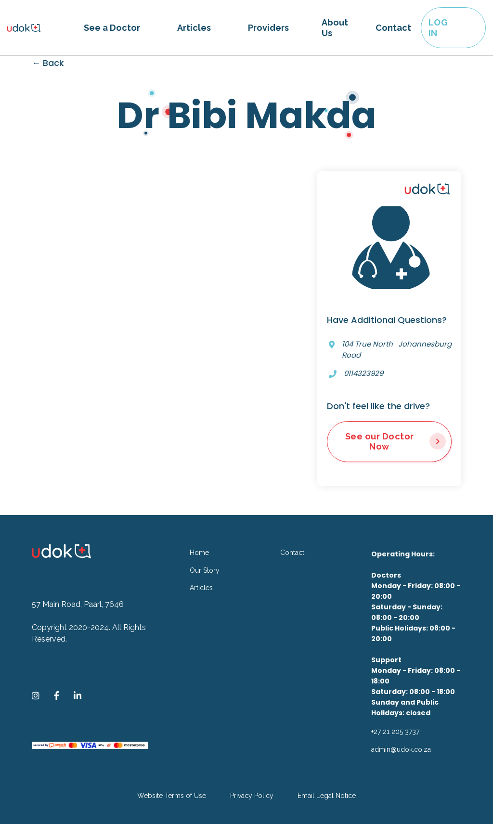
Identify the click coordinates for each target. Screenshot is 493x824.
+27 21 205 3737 (395, 731)
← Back (48, 63)
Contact (393, 28)
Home (199, 552)
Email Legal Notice (327, 795)
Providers (268, 28)
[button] (112, 28)
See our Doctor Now (379, 441)
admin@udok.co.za (401, 749)
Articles (194, 28)
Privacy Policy (251, 795)
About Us (335, 27)
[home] (40, 28)
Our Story (205, 570)
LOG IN (438, 27)
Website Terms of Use (171, 795)
